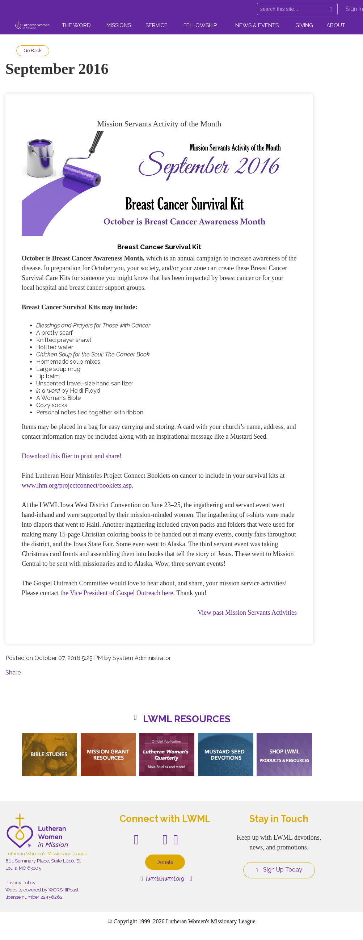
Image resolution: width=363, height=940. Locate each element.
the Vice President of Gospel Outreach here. (117, 593)
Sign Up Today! (279, 869)
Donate (165, 862)
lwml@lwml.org (163, 878)
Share (13, 672)
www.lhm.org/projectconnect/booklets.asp (77, 485)
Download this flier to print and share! (72, 456)
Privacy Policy (20, 882)
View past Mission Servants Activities (247, 612)
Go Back (33, 50)
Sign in (354, 8)
